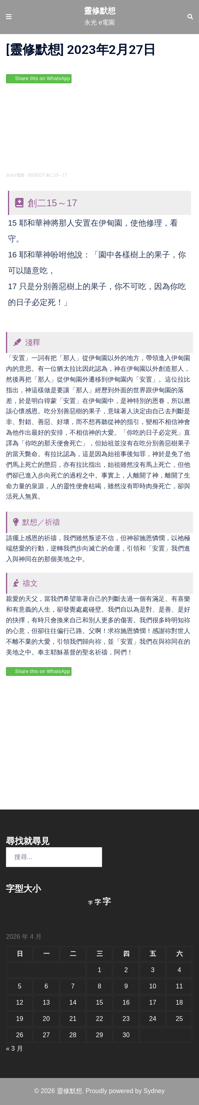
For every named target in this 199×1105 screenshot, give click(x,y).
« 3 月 (14, 1048)
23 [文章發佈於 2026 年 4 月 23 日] (126, 1018)
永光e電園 (15, 175)
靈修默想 (100, 10)
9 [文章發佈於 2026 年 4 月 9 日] (126, 986)
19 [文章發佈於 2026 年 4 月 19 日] (19, 1018)
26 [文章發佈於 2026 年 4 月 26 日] (19, 1035)
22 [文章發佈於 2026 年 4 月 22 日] (99, 1018)
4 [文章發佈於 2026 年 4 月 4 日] (179, 970)
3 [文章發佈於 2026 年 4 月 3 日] (153, 970)
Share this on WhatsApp (42, 78)
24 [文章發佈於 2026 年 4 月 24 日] (152, 1018)
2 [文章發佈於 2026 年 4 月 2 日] (126, 970)
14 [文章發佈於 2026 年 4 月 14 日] (73, 1002)
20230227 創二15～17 (47, 175)
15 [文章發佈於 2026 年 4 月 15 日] (99, 1002)
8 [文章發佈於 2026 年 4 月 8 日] (99, 986)
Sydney (153, 1091)
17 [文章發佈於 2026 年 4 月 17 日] (152, 1002)
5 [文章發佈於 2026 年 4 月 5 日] (19, 986)
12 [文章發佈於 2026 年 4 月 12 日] (19, 1002)
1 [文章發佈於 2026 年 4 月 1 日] (99, 970)
